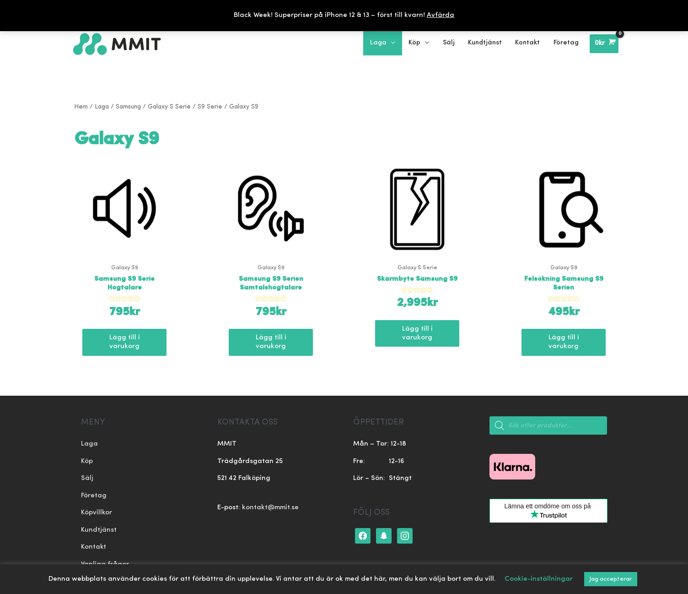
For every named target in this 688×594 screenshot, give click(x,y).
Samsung (128, 107)
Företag (94, 495)
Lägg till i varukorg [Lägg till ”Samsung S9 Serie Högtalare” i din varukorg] (124, 342)
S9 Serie (210, 107)
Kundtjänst (99, 530)
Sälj (87, 478)
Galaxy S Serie (169, 107)
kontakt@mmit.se (270, 508)
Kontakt (94, 547)
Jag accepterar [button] (611, 579)
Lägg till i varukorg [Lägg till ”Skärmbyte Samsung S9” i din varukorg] (417, 334)
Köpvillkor (97, 513)
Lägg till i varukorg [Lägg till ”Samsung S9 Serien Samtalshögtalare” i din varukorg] (271, 342)
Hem (81, 107)
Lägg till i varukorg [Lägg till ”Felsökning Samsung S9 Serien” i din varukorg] (563, 342)
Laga (102, 107)
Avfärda (440, 15)
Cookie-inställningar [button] (539, 579)
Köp (87, 461)
